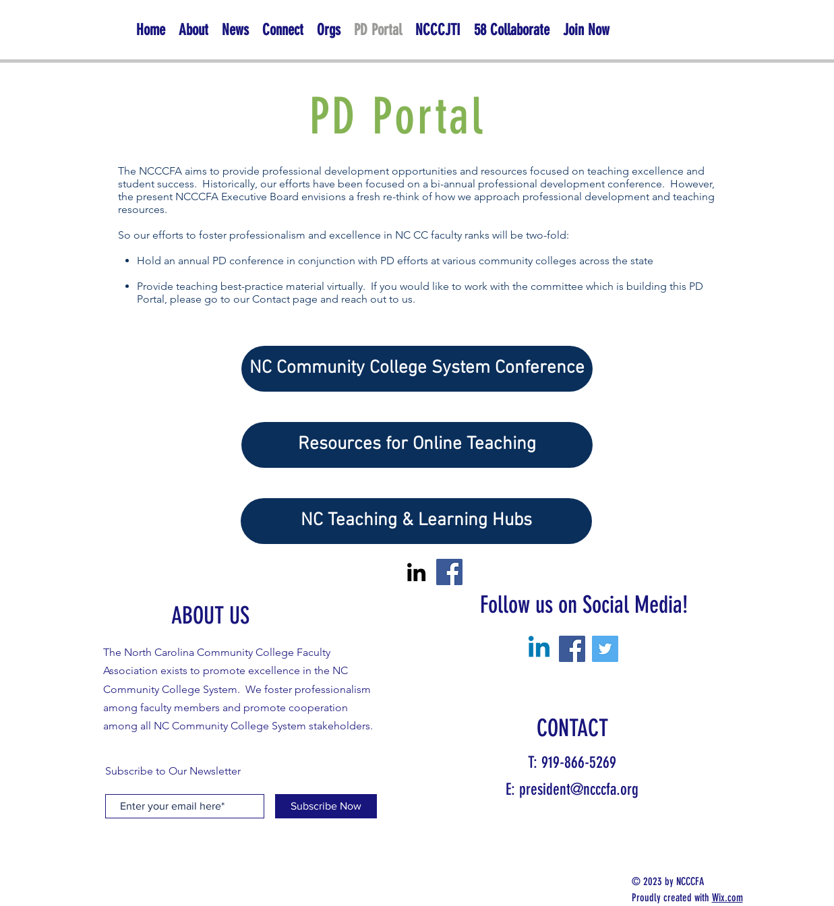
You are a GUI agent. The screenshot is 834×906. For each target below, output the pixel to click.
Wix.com (727, 897)
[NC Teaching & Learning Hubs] (416, 521)
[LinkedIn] (416, 572)
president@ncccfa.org (578, 789)
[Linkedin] (539, 649)
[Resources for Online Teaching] (417, 445)
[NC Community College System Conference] (417, 369)
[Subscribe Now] (326, 806)
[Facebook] (449, 572)
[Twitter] (605, 649)
